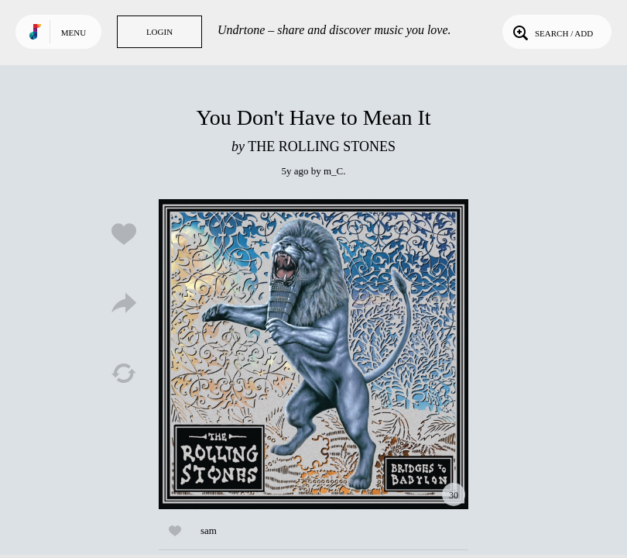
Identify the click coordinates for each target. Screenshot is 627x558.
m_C (333, 171)
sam (208, 530)
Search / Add (551, 31)
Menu (73, 32)
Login (159, 31)
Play (313, 354)
